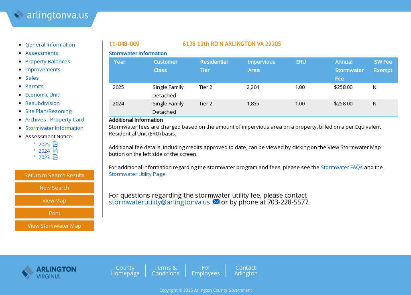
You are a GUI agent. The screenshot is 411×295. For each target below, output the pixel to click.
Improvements (43, 69)
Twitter (337, 267)
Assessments (41, 53)
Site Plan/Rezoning (48, 111)
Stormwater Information (54, 127)
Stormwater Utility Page (137, 174)
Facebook (353, 267)
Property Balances (47, 61)
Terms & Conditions (165, 270)
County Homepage (125, 270)
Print (54, 212)
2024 (44, 150)
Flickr (369, 267)
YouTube (385, 267)
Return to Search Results (54, 175)
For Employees (205, 270)
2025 (44, 144)
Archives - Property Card (54, 119)
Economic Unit (42, 94)
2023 (44, 157)
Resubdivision (42, 103)
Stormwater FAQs (342, 167)
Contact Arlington (246, 270)
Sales (32, 77)
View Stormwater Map (54, 225)
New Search (54, 187)
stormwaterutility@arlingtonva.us (159, 202)
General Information (50, 44)
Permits (34, 86)
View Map (54, 200)
